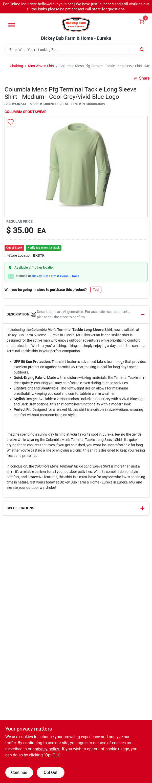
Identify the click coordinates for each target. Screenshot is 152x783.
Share (141, 78)
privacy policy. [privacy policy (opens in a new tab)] (47, 749)
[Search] (142, 49)
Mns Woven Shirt (41, 66)
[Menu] (11, 25)
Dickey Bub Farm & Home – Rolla (55, 276)
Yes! (96, 289)
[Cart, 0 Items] (141, 21)
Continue (19, 772)
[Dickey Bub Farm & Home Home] (76, 24)
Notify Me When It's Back (44, 247)
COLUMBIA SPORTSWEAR (26, 112)
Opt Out (50, 772)
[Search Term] (76, 50)
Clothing (16, 66)
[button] (76, 315)
